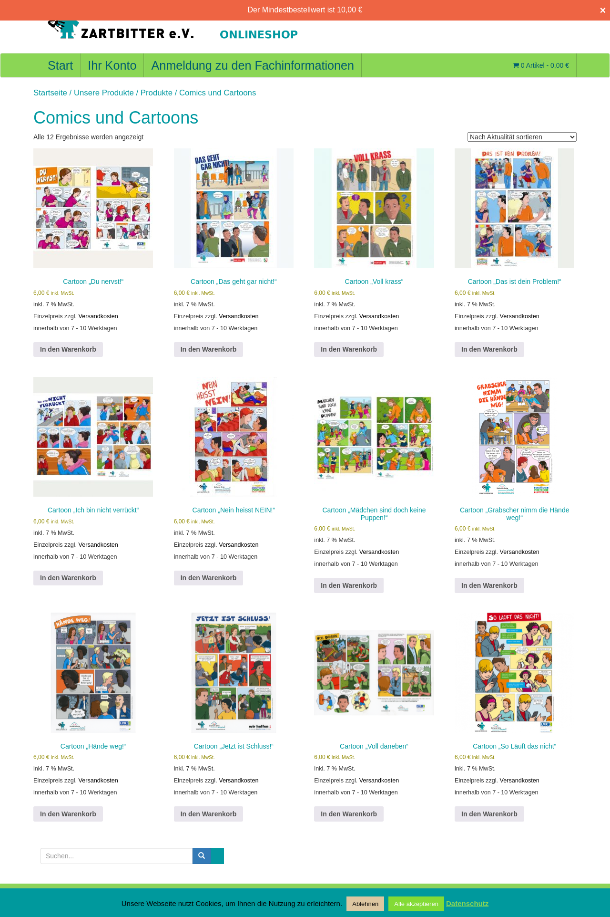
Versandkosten (98, 316)
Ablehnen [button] (365, 903)
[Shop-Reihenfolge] (522, 137)
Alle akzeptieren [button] (416, 903)
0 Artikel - (541, 65)
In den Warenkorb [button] (68, 349)
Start (60, 65)
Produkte (157, 92)
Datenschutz (467, 903)
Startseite (50, 92)
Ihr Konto (112, 65)
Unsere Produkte (104, 92)
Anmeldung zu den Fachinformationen (252, 65)
